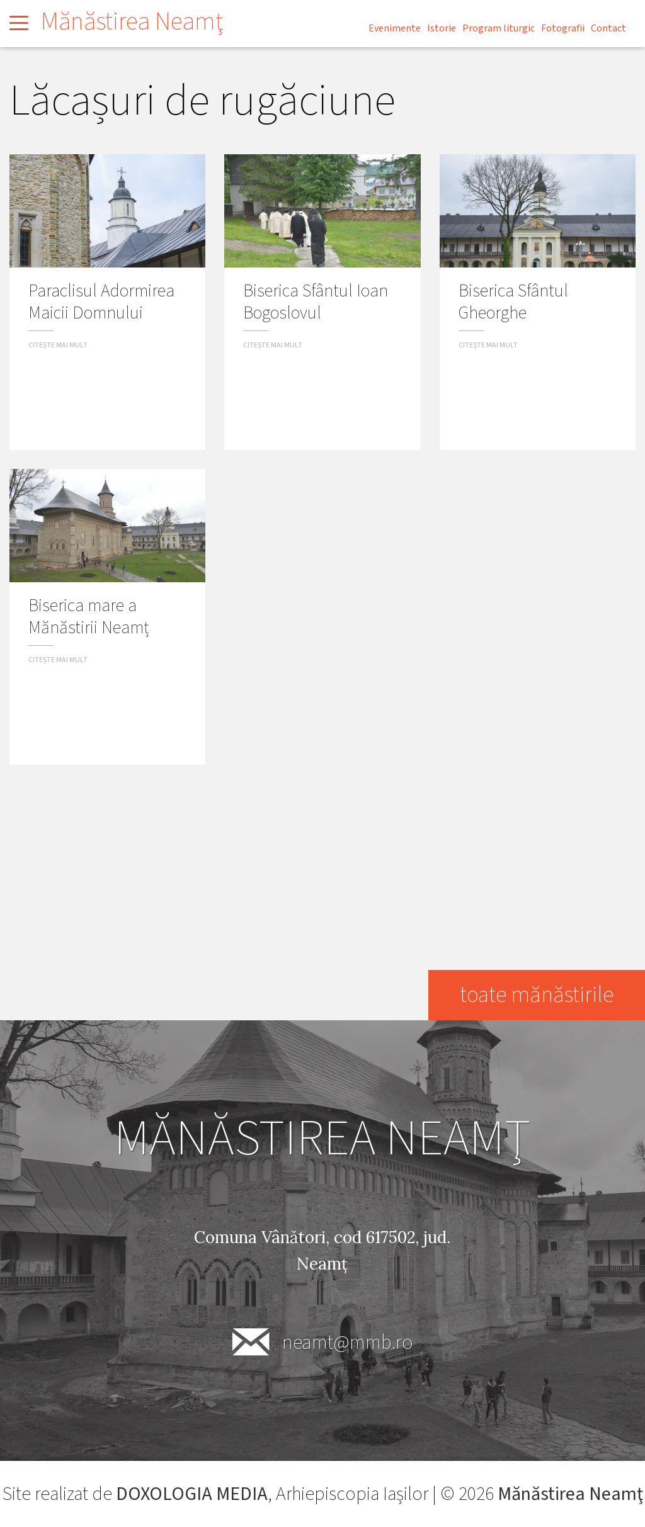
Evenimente (394, 28)
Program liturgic (498, 28)
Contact (608, 28)
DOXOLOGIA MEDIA (192, 1493)
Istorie (441, 28)
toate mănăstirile (537, 995)
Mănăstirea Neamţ (132, 22)
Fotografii (563, 28)
